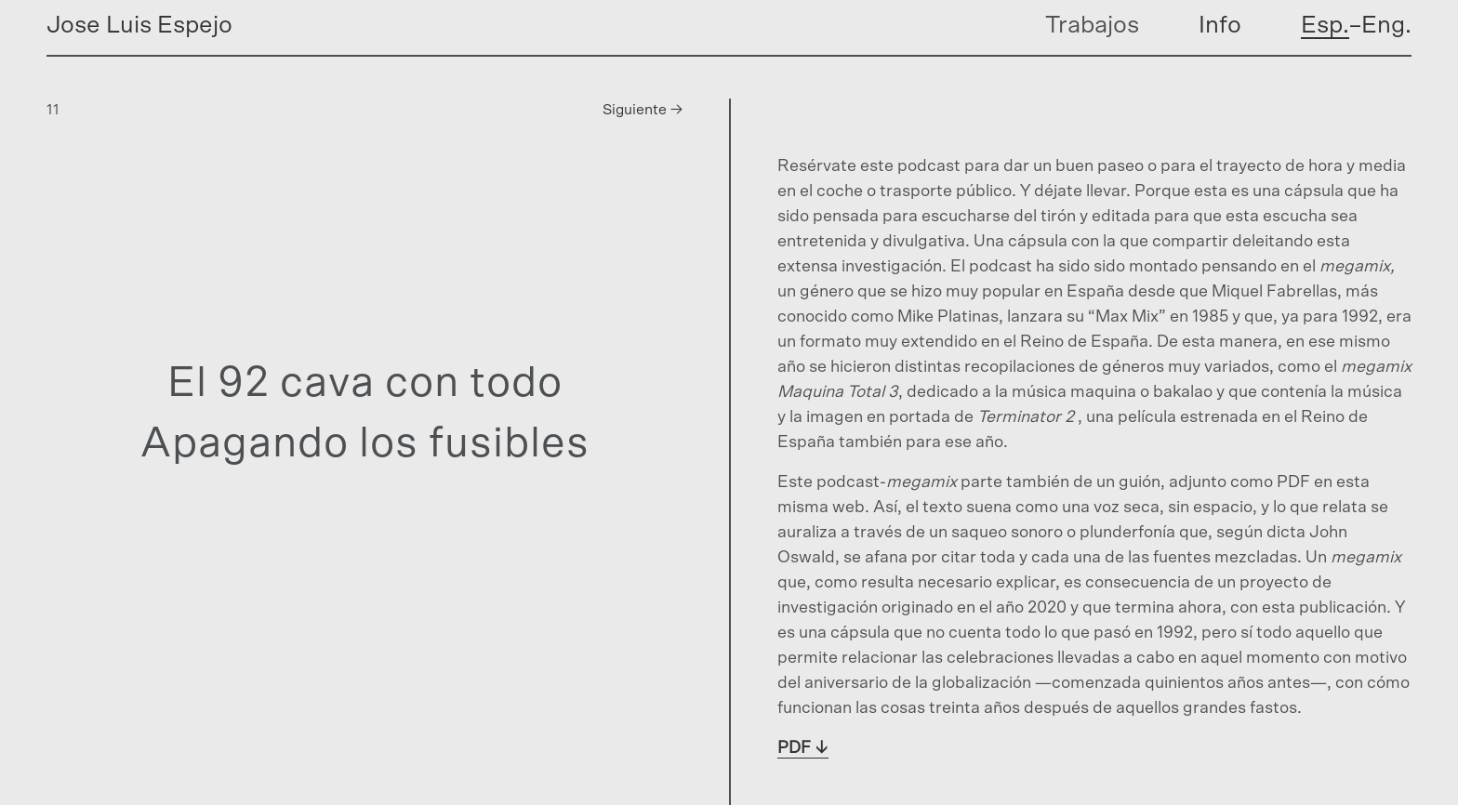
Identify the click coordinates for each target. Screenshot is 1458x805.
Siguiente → (643, 109)
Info (1220, 25)
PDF (794, 748)
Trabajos (1092, 25)
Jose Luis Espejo (139, 25)
